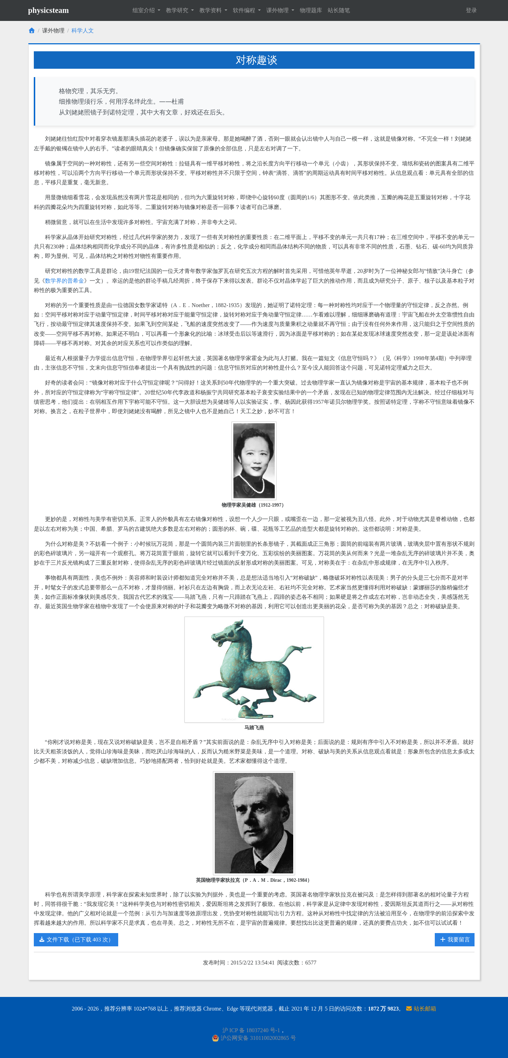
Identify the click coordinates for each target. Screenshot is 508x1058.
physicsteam (48, 10)
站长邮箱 (420, 1009)
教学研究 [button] (178, 10)
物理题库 (311, 10)
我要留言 (454, 939)
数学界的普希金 (64, 281)
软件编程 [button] (245, 10)
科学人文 (82, 30)
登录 (471, 10)
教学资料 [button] (211, 10)
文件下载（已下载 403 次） (76, 939)
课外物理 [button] (278, 10)
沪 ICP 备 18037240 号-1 (251, 1030)
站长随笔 (339, 10)
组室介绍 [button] (144, 10)
